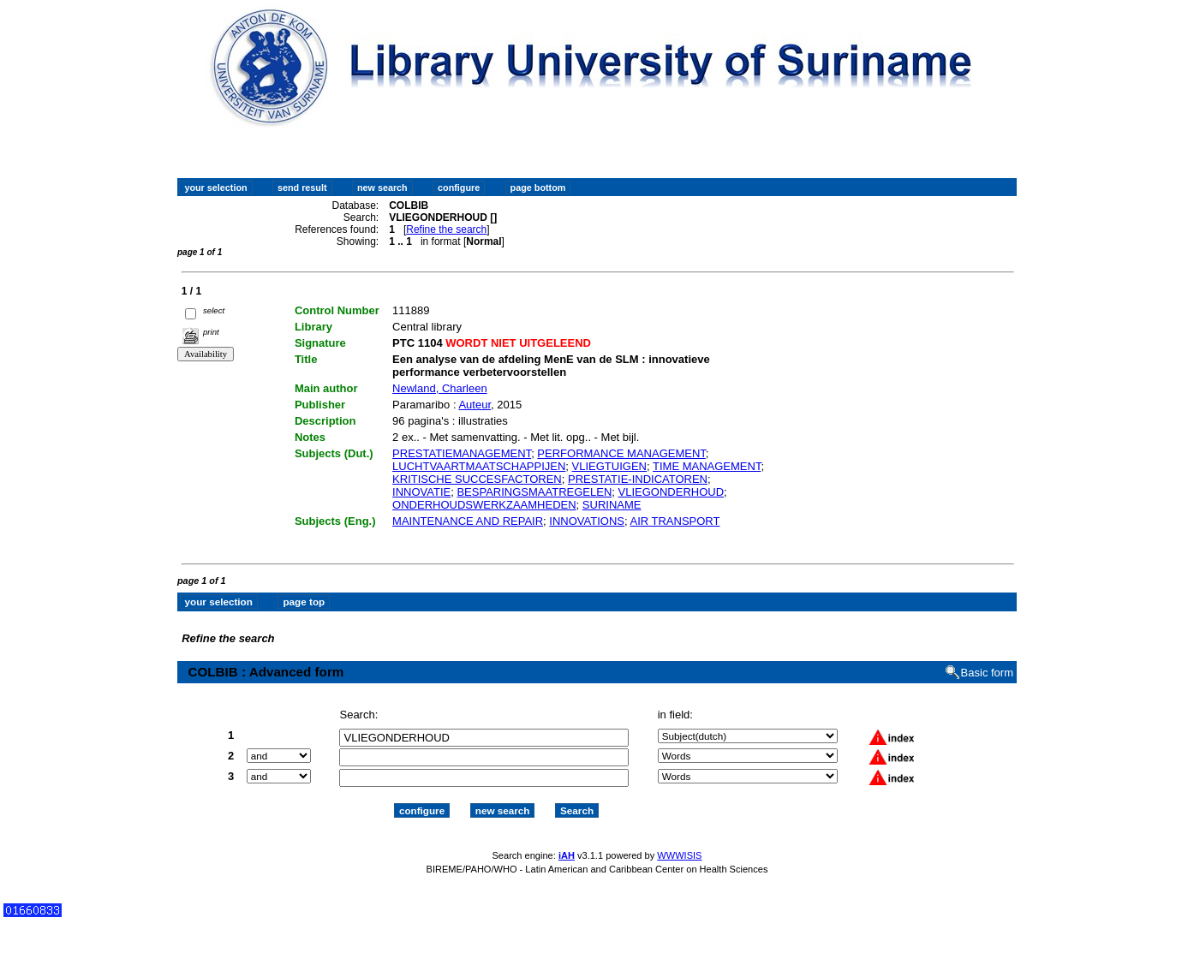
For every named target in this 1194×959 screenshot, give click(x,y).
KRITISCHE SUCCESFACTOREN (477, 479)
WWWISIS (679, 855)
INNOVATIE (421, 491)
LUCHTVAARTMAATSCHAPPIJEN (478, 466)
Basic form (987, 672)
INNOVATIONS (586, 521)
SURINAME (612, 504)
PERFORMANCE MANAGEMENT (621, 453)
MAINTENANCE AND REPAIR (467, 521)
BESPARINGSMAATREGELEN (534, 491)
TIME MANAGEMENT (707, 466)
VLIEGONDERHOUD (671, 491)
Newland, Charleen (439, 388)
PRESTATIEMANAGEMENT (461, 453)
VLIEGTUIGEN (609, 466)
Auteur (474, 404)
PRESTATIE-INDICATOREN (637, 479)
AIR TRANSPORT (674, 521)
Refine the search (446, 229)
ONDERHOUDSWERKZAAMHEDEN (484, 504)
